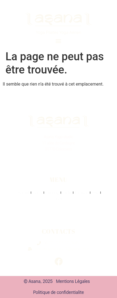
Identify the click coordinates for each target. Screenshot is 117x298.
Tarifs (67, 192)
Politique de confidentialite (58, 292)
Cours (37, 192)
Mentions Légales (73, 281)
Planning (52, 192)
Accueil (23, 192)
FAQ (95, 192)
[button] (58, 40)
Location (82, 192)
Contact (58, 198)
